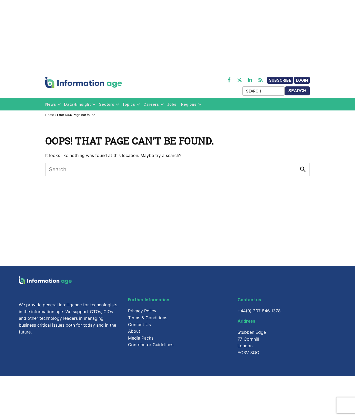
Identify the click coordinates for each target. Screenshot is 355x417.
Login (302, 80)
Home (49, 115)
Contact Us (139, 324)
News (50, 104)
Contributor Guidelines (150, 344)
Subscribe (280, 80)
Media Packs (140, 338)
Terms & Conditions (147, 317)
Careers (151, 104)
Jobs (171, 104)
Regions (189, 104)
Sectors (106, 104)
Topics (128, 104)
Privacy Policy (142, 310)
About (134, 331)
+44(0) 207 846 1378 (259, 310)
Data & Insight (77, 104)
